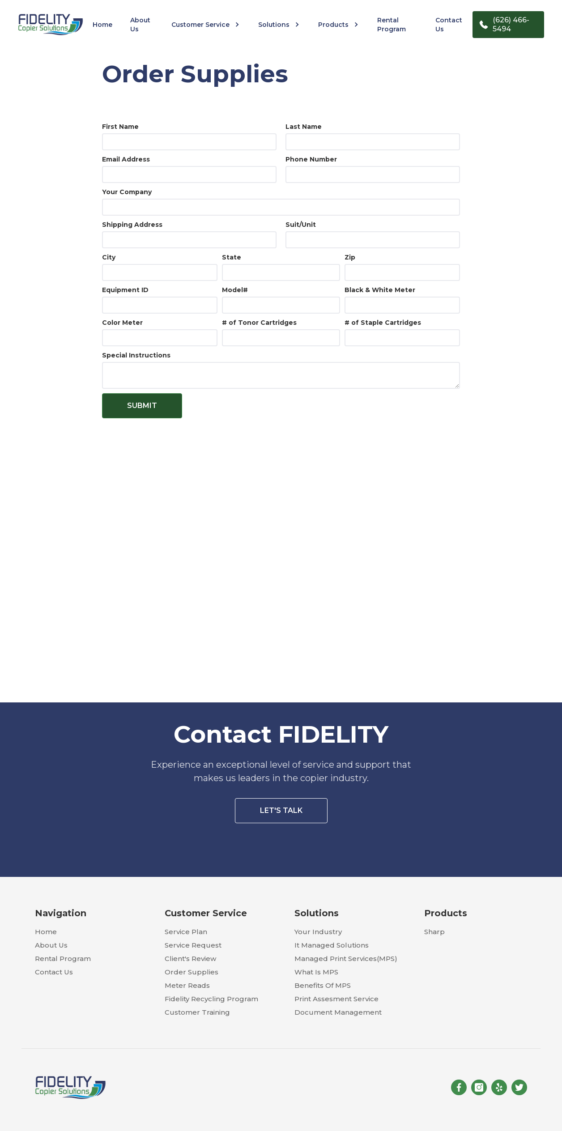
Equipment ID (125, 290)
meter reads (187, 985)
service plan (186, 931)
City (108, 257)
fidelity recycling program (211, 999)
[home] (51, 24)
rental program (391, 24)
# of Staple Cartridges (383, 323)
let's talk (281, 810)
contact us (448, 24)
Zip (350, 257)
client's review (190, 958)
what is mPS (316, 972)
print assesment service (336, 999)
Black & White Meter (380, 290)
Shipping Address (132, 225)
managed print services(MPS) (345, 958)
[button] (205, 24)
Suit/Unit (300, 225)
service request (193, 945)
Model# (235, 290)
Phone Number (311, 159)
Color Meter (122, 323)
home (102, 25)
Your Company (127, 192)
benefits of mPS (322, 985)
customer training (197, 1012)
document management (338, 1012)
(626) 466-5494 (511, 24)
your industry (318, 931)
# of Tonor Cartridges (259, 323)
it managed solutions (331, 945)
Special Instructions (136, 355)
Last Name (303, 127)
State (231, 257)
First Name (120, 127)
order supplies (191, 972)
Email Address (126, 159)
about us (140, 24)
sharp (434, 931)
